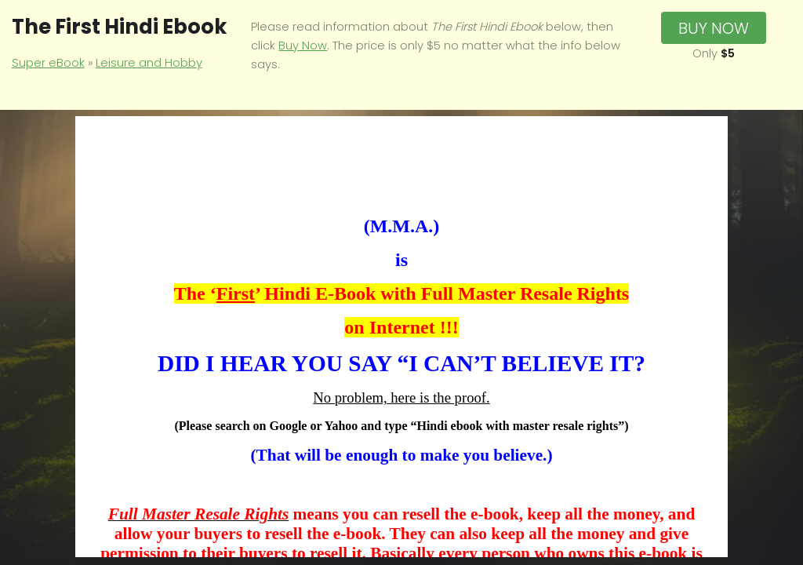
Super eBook (48, 63)
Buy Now (302, 45)
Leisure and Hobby (149, 63)
